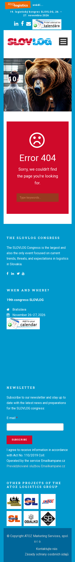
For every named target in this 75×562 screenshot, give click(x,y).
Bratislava (19, 309)
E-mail (12, 418)
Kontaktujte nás (46, 549)
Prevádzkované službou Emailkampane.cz (36, 466)
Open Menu (63, 41)
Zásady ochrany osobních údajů (47, 554)
